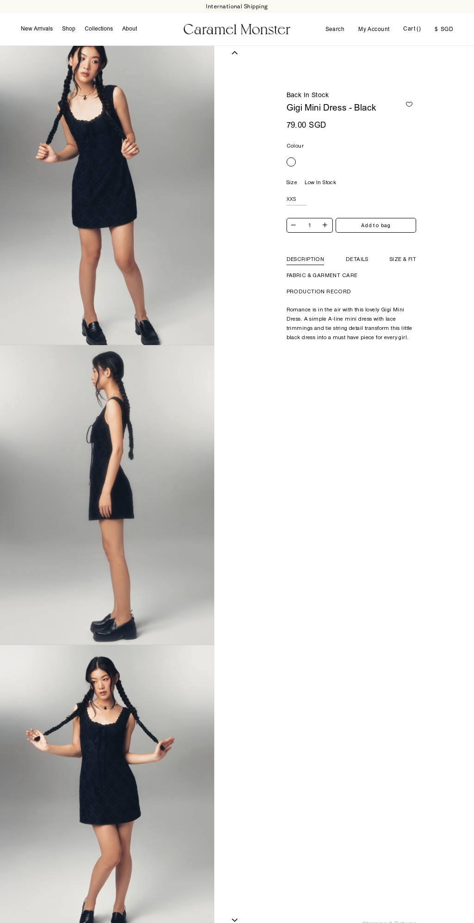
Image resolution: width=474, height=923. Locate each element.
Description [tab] (305, 259)
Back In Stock (308, 96)
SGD (444, 29)
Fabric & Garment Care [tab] (322, 275)
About (129, 29)
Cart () (412, 29)
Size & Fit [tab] (403, 259)
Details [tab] (357, 259)
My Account (373, 29)
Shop (68, 29)
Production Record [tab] (319, 291)
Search (335, 29)
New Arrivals (37, 29)
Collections (99, 29)
